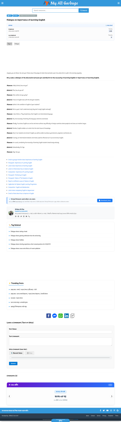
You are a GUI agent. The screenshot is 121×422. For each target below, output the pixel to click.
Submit (13, 364)
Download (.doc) (105, 200)
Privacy (104, 417)
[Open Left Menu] (2, 3)
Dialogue (16, 15)
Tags (9, 43)
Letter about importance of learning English (20, 165)
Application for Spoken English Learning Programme (22, 184)
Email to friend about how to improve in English (21, 193)
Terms (116, 417)
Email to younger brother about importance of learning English (25, 159)
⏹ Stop (29, 354)
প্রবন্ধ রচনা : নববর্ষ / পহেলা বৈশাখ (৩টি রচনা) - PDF (23, 289)
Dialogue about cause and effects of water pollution (24, 248)
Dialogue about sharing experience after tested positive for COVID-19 (30, 244)
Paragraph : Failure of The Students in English (20, 178)
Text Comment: (60, 341)
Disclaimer (110, 417)
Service (98, 417)
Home (9, 15)
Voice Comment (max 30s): (18, 350)
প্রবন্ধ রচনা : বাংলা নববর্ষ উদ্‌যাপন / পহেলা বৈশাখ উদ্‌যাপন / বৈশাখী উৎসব (28, 293)
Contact (93, 417)
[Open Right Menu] (118, 3)
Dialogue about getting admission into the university (25, 235)
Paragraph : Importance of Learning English (20, 162)
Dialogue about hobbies (16, 240)
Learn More (76, 421)
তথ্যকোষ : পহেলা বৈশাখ (16, 298)
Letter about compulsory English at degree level (21, 190)
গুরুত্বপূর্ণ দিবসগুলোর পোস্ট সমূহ (18, 306)
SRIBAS (11, 417)
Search (83, 10)
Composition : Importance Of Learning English (20, 171)
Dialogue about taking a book (18, 231)
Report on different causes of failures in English (21, 181)
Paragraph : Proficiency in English (17, 175)
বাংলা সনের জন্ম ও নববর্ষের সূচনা (18, 302)
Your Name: (60, 330)
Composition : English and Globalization (18, 187)
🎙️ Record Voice (16, 354)
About (87, 417)
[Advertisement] (60, 59)
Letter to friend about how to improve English (20, 168)
